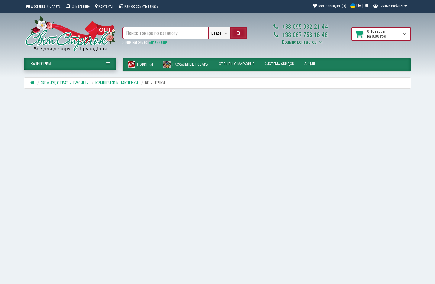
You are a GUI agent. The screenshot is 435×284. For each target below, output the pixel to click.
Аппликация (158, 42)
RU (367, 5)
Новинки (140, 64)
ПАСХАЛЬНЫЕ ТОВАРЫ (185, 64)
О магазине (78, 6)
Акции (309, 63)
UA (358, 5)
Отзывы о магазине (236, 63)
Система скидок (279, 63)
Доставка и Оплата (43, 6)
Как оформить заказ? (138, 6)
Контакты (104, 6)
